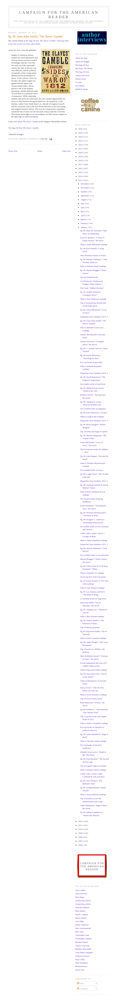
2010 (80, 829)
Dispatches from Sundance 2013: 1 (94, 544)
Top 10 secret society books (91, 698)
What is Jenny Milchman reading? (93, 244)
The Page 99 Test (82, 72)
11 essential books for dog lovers (93, 598)
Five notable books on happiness (93, 409)
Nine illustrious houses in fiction (93, 255)
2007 (80, 841)
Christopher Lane (82, 935)
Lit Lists (78, 82)
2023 (80, 141)
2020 (80, 152)
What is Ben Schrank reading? (92, 616)
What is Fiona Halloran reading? (93, 794)
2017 (80, 164)
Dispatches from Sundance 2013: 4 (94, 373)
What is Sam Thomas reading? (92, 588)
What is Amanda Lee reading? (92, 573)
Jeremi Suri (79, 970)
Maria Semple (80, 918)
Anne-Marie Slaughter (84, 952)
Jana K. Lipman (81, 914)
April (83, 215)
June (83, 207)
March (83, 219)
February (84, 223)
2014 (80, 176)
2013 (80, 180)
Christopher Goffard (83, 938)
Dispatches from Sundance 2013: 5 (94, 317)
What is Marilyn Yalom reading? (93, 770)
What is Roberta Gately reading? (93, 266)
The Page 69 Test (82, 65)
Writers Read (80, 79)
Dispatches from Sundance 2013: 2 (94, 481)
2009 (80, 833)
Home (39, 151)
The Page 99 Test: (15, 128)
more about (26, 121)
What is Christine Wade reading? (93, 741)
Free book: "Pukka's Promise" (92, 288)
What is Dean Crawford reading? (93, 638)
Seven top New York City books (93, 577)
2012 (80, 821)
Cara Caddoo (80, 890)
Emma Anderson (82, 925)
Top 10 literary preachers (90, 627)
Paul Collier (80, 959)
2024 (80, 137)
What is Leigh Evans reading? (92, 416)
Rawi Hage (79, 897)
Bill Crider (79, 932)
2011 (80, 825)
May (83, 211)
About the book (14, 50)
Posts (80, 983)
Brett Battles (80, 911)
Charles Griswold (82, 945)
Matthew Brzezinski (83, 949)
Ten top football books (89, 277)
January (84, 227)
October (84, 192)
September (85, 195)
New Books (80, 86)
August (84, 199)
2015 (80, 172)
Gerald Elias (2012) (83, 900)
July (83, 203)
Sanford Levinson (82, 956)
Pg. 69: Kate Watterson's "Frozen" (93, 413)
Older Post (66, 151)
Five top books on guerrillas (91, 362)
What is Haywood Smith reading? (93, 670)
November (85, 188)
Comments (82, 988)
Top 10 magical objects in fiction (93, 766)
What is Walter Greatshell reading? (94, 723)
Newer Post (12, 151)
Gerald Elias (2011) (83, 904)
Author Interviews (82, 75)
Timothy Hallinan (82, 907)
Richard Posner (81, 966)
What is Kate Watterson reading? (93, 299)
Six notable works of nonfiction (92, 384)
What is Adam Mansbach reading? (93, 540)
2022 (80, 145)
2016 (80, 168)
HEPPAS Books (81, 89)
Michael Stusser (81, 942)
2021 (80, 148)
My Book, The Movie (83, 68)
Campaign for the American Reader (59, 14)
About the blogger (82, 61)
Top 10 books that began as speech (94, 431)
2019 (80, 156)
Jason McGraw (81, 893)
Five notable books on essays (91, 470)
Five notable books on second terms (94, 555)
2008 (80, 837)
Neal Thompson (81, 963)
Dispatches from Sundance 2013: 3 (94, 420)
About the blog (81, 58)
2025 (80, 133)
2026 (80, 129)
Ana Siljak (79, 921)
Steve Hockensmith (83, 928)
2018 (80, 160)
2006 (80, 845)
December (85, 184)
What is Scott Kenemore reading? (93, 695)
